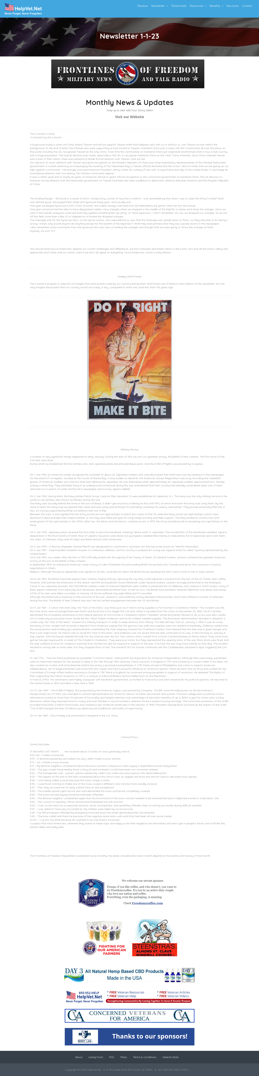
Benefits (215, 6)
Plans (124, 1057)
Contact (247, 6)
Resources (196, 6)
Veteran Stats (170, 1057)
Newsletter (158, 6)
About (78, 1057)
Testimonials (179, 6)
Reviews (143, 6)
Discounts (232, 6)
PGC (111, 1057)
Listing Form (95, 1057)
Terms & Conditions (144, 1057)
